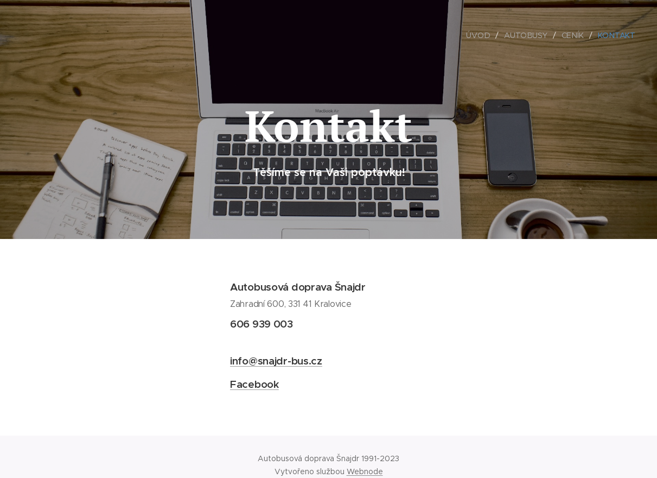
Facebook (254, 384)
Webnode (365, 471)
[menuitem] (481, 35)
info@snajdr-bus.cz (276, 360)
